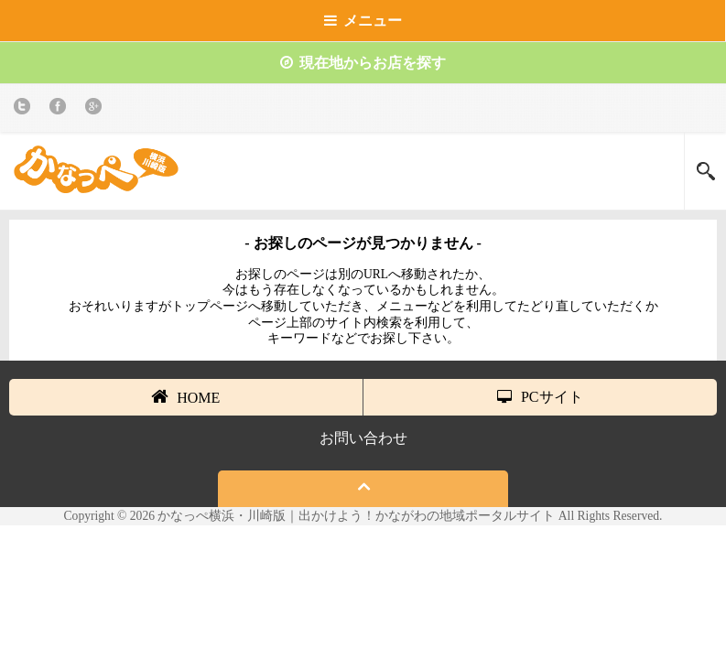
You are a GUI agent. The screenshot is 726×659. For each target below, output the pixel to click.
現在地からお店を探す (363, 62)
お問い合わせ (363, 438)
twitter (25, 109)
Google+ (96, 109)
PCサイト (540, 397)
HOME (185, 396)
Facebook (60, 109)
